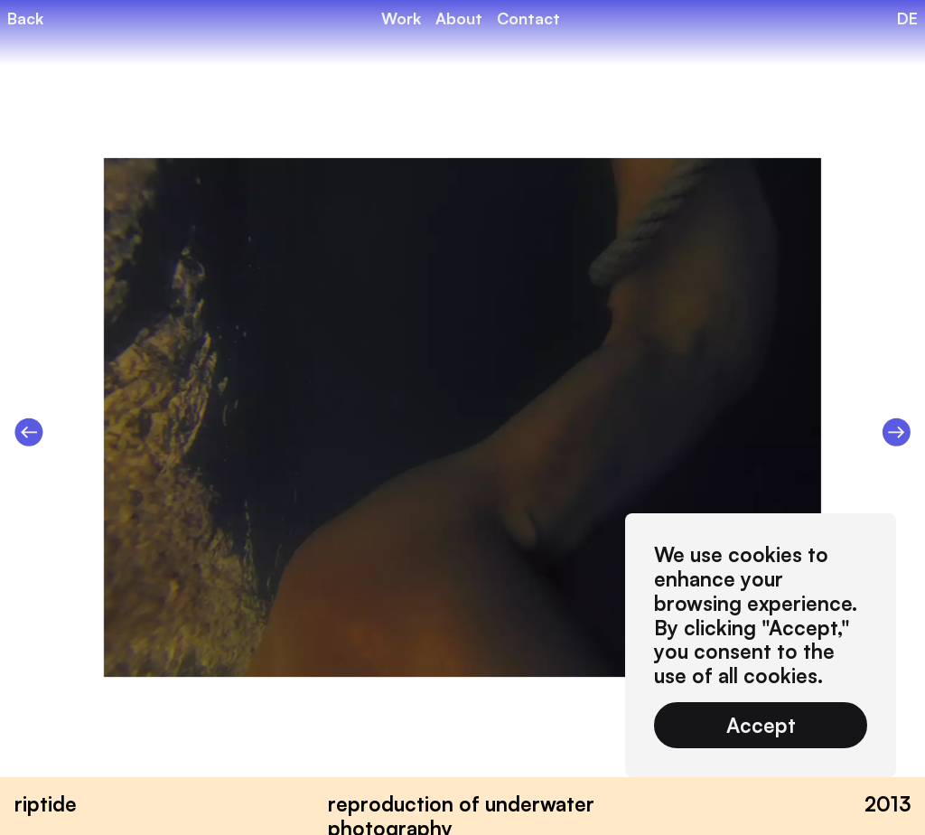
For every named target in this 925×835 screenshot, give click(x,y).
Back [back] (25, 18)
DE (907, 18)
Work (401, 18)
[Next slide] (896, 434)
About (458, 18)
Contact (528, 18)
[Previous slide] (28, 434)
